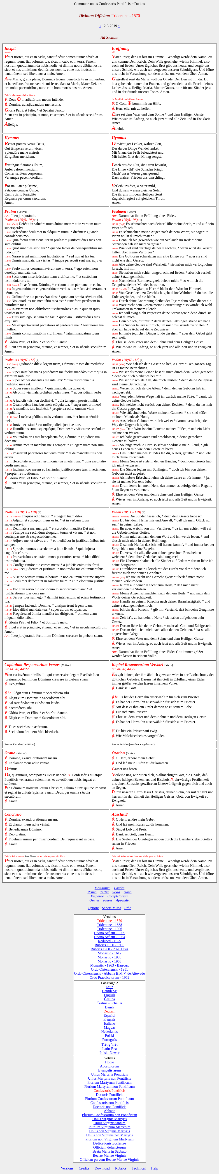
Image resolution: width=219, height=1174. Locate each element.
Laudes (119, 888)
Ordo (127, 908)
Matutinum (102, 888)
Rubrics (120, 1168)
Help (154, 1168)
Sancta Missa (111, 908)
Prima (92, 892)
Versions (67, 1168)
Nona (128, 892)
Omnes (94, 900)
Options (93, 908)
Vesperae (97, 896)
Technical (139, 1168)
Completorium (117, 896)
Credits (84, 1168)
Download (102, 1168)
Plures (107, 900)
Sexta (116, 892)
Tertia (104, 892)
